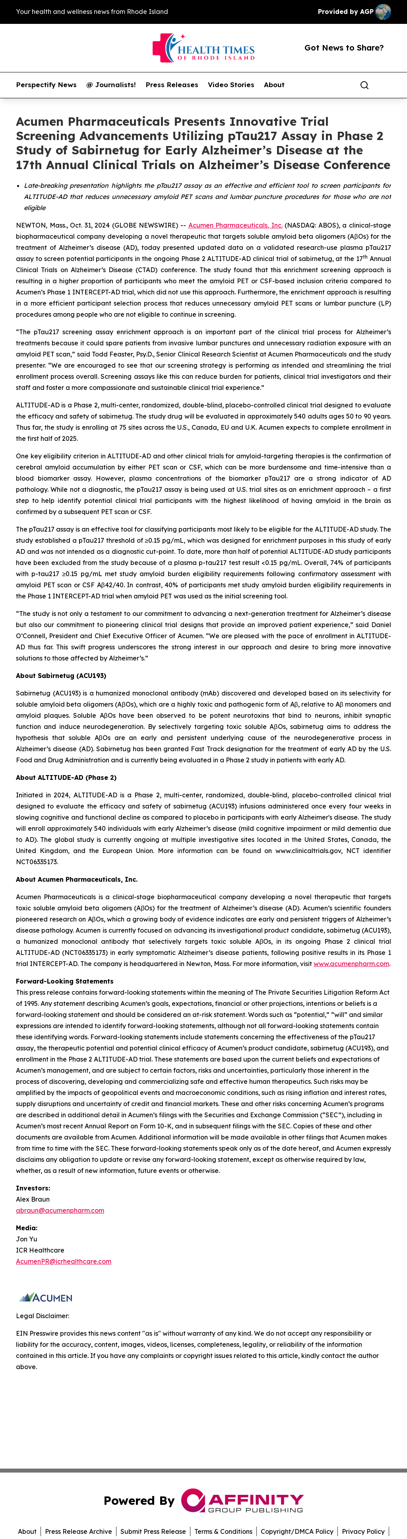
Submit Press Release (153, 1531)
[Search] (364, 85)
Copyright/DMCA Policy (297, 1531)
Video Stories (231, 85)
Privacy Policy (363, 1531)
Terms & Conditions (223, 1531)
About (274, 85)
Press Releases (171, 85)
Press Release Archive (78, 1531)
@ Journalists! (111, 85)
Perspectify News (46, 85)
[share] (385, 85)
